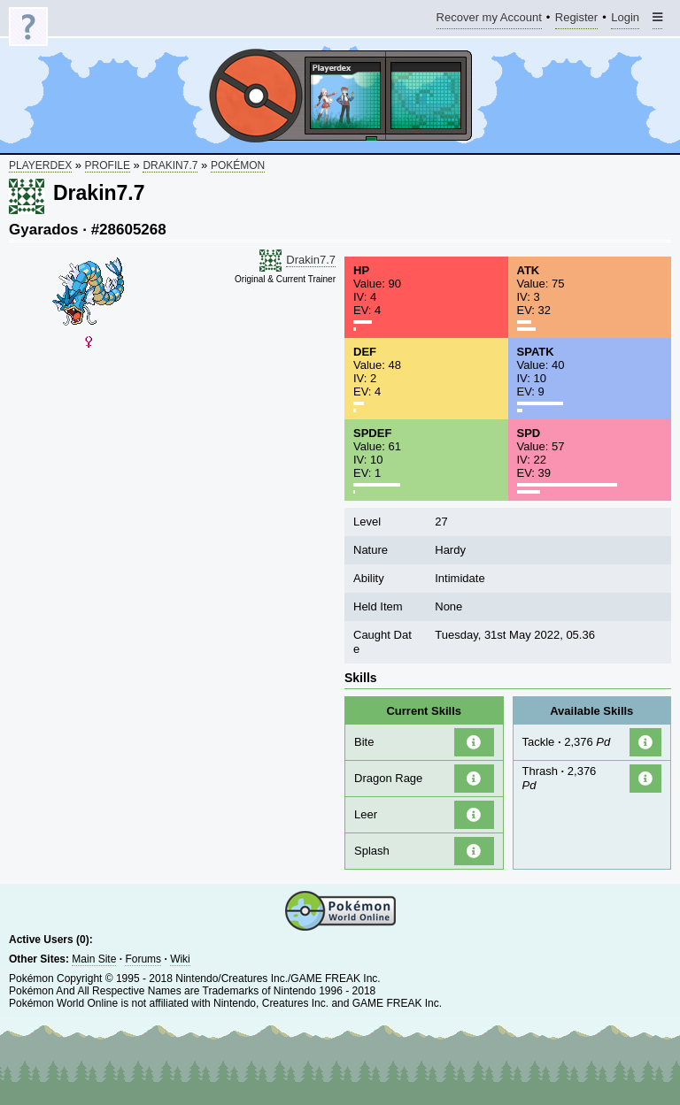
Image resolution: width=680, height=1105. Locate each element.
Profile (107, 165)
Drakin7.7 (170, 165)
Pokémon (238, 165)
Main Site (94, 959)
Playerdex (40, 165)
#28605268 (128, 229)
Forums (143, 959)
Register (576, 20)
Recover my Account (489, 20)
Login (625, 20)
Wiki (180, 959)
